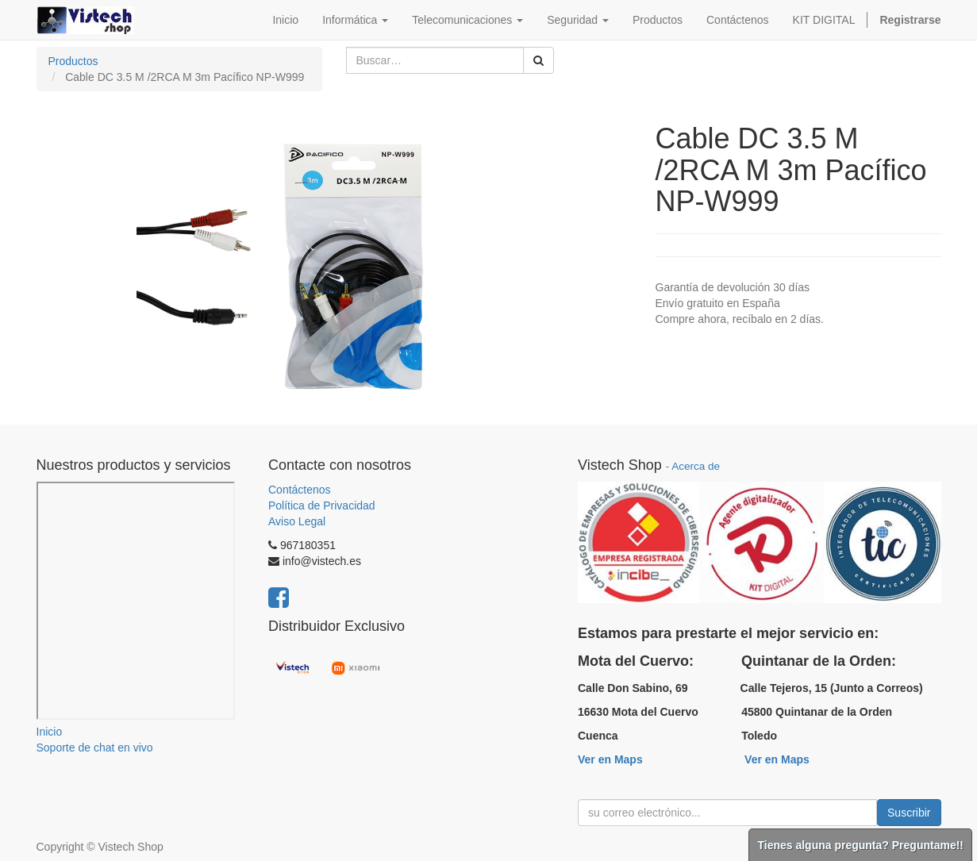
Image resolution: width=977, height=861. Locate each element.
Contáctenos (299, 489)
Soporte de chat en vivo (95, 747)
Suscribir (908, 812)
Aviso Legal (296, 521)
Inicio (50, 731)
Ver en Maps (610, 759)
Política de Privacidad (321, 505)
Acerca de (695, 466)
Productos (73, 61)
